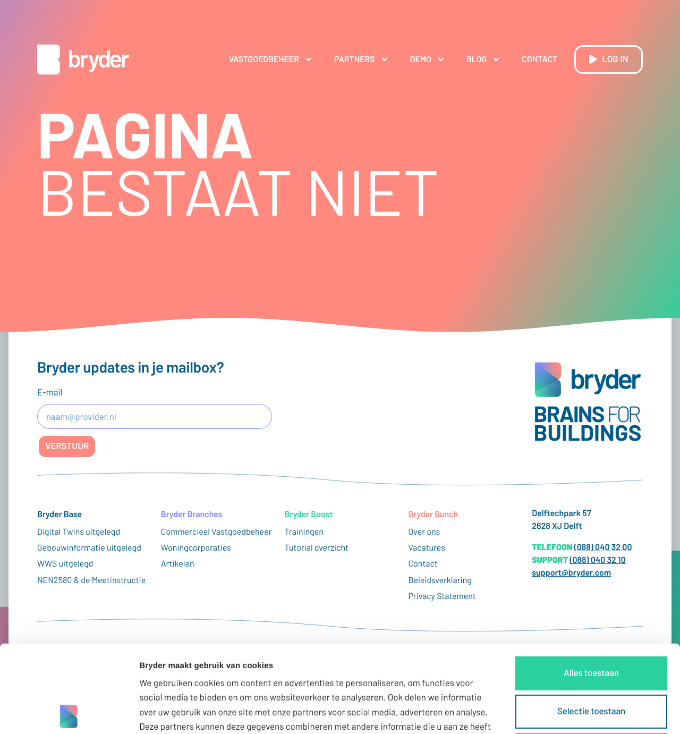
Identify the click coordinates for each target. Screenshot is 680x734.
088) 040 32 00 (604, 547)
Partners (361, 59)
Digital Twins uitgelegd (78, 532)
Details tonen (574, 713)
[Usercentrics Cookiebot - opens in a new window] (68, 713)
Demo (427, 59)
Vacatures (426, 548)
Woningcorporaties (196, 548)
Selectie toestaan (591, 624)
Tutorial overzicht (316, 548)
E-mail (49, 392)
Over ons (424, 532)
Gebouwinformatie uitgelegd (89, 548)
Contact (539, 59)
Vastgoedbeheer (271, 59)
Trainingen (304, 532)
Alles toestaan (591, 585)
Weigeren (591, 662)
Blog (483, 59)
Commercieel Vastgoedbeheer (216, 532)
